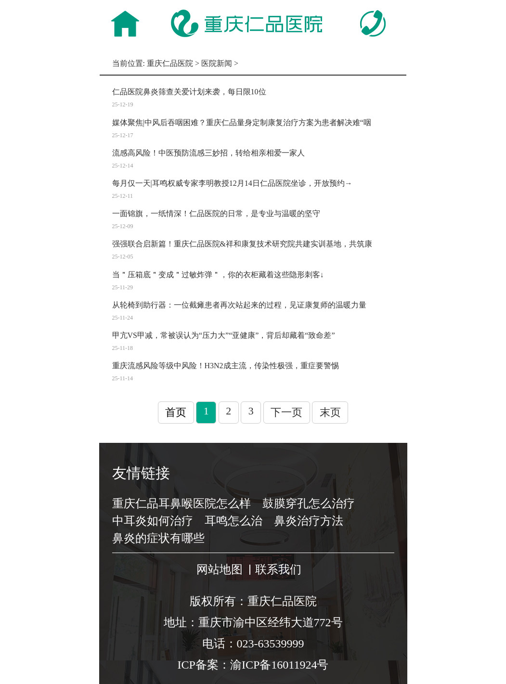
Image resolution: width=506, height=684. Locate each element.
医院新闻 (216, 63)
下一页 (286, 412)
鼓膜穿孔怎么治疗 (308, 503)
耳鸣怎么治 (233, 521)
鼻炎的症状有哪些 (158, 538)
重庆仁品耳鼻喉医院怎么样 (181, 503)
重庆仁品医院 (170, 63)
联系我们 (278, 569)
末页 (330, 412)
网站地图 (219, 569)
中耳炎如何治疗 (152, 521)
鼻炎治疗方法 (308, 521)
